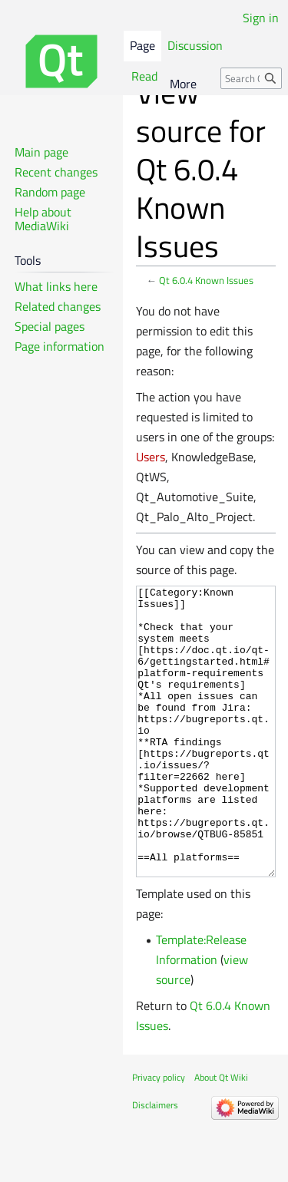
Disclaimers (155, 1162)
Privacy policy (158, 1135)
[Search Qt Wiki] (251, 78)
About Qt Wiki (221, 1135)
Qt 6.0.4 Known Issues (206, 280)
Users (150, 456)
